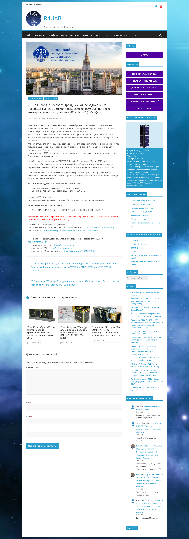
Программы (96, 35)
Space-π (48, 98)
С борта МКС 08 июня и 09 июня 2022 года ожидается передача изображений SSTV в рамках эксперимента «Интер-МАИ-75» (149, 480)
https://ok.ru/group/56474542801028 (80, 251)
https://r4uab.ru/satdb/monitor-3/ (99, 227)
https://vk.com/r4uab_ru (61, 248)
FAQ (134, 35)
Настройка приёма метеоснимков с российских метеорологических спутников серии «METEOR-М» (145, 372)
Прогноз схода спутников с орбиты (145, 223)
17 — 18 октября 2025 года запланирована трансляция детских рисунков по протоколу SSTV (41, 332)
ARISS (85, 35)
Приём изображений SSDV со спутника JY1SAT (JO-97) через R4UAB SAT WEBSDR (146, 340)
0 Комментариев (54, 118)
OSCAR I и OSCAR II (138, 244)
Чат (108, 35)
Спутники (37, 35)
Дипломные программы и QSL (143, 200)
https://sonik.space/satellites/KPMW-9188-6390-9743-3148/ (71, 230)
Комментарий (33, 367)
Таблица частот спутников (142, 208)
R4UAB (52, 18)
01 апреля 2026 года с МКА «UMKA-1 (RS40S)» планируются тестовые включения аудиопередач (106, 331)
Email (29, 416)
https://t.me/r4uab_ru (64, 244)
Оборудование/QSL (139, 219)
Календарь (75, 35)
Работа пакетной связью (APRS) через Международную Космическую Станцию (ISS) (146, 301)
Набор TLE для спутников (141, 211)
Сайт (28, 430)
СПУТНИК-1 (135, 240)
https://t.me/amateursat (38, 241)
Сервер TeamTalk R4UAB (141, 204)
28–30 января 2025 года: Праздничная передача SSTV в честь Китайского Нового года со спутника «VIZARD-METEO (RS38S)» (75, 283)
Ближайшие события (57, 35)
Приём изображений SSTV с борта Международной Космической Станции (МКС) (147, 381)
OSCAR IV (134, 252)
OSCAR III (134, 248)
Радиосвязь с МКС (121, 35)
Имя (28, 402)
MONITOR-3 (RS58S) (35, 98)
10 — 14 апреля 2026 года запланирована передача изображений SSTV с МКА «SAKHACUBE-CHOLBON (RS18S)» (74, 332)
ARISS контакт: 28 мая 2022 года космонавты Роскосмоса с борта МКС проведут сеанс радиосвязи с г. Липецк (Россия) (149, 452)
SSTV (55, 98)
